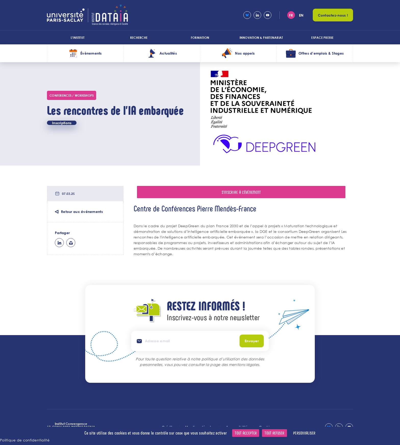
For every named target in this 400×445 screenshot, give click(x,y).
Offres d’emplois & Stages (321, 53)
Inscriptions (61, 123)
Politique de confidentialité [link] (24, 440)
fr (291, 15)
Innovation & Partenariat (261, 37)
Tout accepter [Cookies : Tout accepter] (246, 432)
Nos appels (245, 53)
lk (59, 242)
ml (70, 242)
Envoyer (252, 341)
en (301, 15)
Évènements (91, 53)
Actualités (168, 53)
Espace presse (322, 37)
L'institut (77, 37)
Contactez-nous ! (333, 15)
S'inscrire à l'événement (241, 192)
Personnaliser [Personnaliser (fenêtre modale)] (304, 432)
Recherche (138, 37)
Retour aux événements (82, 211)
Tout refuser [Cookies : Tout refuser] (274, 432)
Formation (200, 37)
